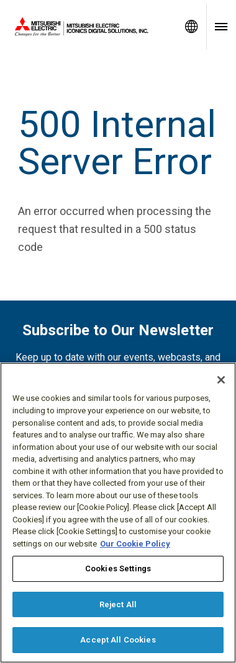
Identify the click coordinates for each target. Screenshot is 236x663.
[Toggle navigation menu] (221, 26)
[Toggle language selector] (191, 26)
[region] (118, 512)
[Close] (221, 379)
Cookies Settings (118, 568)
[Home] (88, 26)
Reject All (118, 604)
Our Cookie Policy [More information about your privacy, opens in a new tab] (135, 543)
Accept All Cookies (117, 639)
